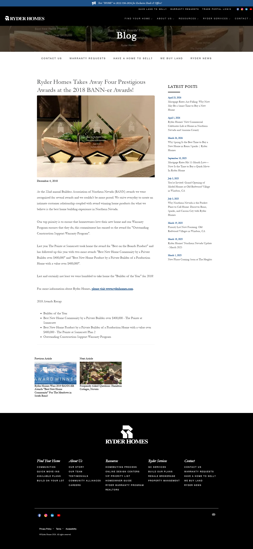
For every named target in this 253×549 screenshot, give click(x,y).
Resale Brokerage (161, 476)
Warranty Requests (184, 9)
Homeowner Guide (119, 481)
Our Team (75, 472)
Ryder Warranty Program (125, 485)
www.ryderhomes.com (119, 289)
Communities (46, 467)
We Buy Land (171, 58)
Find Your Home (48, 461)
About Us (75, 461)
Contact (189, 461)
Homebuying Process (121, 467)
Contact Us (51, 58)
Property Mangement (164, 481)
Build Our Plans (160, 472)
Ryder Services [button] (215, 18)
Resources (112, 461)
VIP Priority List (118, 476)
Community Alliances (85, 481)
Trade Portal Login (216, 9)
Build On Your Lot (50, 481)
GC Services (157, 467)
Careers (75, 485)
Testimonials (78, 476)
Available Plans (49, 476)
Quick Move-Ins (48, 472)
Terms (58, 529)
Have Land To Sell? (153, 9)
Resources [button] (187, 18)
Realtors (112, 490)
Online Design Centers (123, 472)
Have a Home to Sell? (133, 58)
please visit (99, 289)
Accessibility (71, 529)
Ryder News (201, 58)
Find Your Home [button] (137, 18)
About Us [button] (164, 18)
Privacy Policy (45, 529)
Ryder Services (157, 461)
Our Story (76, 467)
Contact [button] (242, 18)
